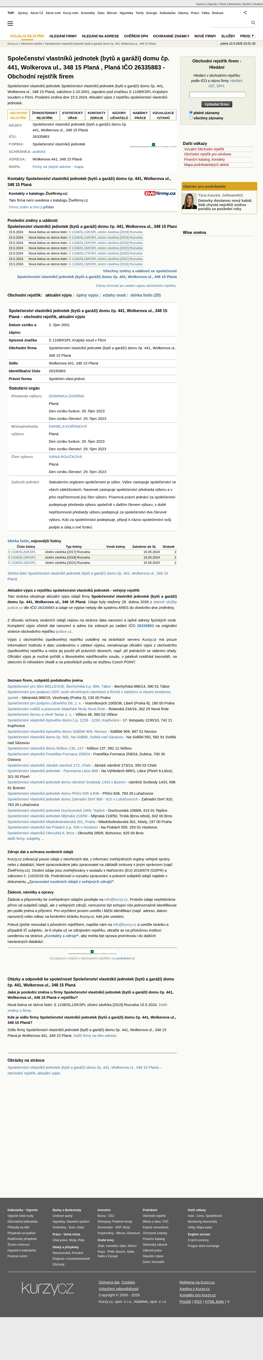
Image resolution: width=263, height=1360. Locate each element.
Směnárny (59, 1227)
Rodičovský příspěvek (22, 1239)
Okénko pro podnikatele (204, 186)
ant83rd (39, 151)
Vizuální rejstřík (27, 36)
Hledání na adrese (100, 36)
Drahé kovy (106, 1240)
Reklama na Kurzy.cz (197, 1282)
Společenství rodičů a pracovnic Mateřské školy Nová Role (56, 709)
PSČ (166, 1221)
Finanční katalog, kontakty (204, 159)
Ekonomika (105, 1227)
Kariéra (200, 4)
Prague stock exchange (203, 1246)
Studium (258, 4)
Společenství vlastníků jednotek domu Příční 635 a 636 (53, 793)
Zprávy (23, 13)
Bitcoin (112, 13)
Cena (200, 1216)
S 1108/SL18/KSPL (22, 563)
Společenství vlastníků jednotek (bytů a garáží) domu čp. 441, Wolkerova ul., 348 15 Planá (100, 43)
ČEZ (111, 1216)
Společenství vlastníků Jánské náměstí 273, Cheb (49, 765)
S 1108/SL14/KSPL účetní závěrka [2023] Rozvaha (106, 237)
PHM (110, 1251)
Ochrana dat (109, 1282)
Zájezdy (212, 4)
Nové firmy (205, 36)
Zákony (183, 13)
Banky (57, 1210)
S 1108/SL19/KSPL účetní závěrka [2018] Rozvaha (106, 264)
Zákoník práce (152, 1250)
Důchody (58, 1264)
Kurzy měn (70, 13)
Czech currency (198, 1240)
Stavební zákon (153, 1256)
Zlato (101, 13)
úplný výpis (87, 295)
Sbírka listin (18, 541)
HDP (118, 1227)
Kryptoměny (106, 1233)
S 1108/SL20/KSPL (22, 552)
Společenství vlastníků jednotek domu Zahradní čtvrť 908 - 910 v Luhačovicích (73, 799)
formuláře (158, 1262)
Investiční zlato (116, 1246)
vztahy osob (114, 295)
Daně (146, 1262)
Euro (72, 1227)
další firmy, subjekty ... (26, 838)
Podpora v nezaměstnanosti (71, 1258)
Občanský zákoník (155, 1244)
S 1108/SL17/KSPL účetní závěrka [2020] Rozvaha (106, 253)
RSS (198, 1301)
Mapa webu (204, 1227)
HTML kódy (214, 1301)
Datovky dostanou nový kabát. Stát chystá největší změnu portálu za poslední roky (225, 204)
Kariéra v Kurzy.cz (195, 1289)
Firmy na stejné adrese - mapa (58, 166)
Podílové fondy (122, 1221)
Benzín (120, 1251)
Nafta (130, 1251)
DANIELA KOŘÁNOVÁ (68, 426)
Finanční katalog (154, 1239)
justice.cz (63, 631)
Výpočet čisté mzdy (20, 1216)
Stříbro (132, 1246)
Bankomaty (73, 1210)
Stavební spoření (78, 1221)
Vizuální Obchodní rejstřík (204, 149)
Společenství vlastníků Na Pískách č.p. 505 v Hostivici (52, 827)
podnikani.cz (125, 958)
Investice (104, 1210)
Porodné (77, 1253)
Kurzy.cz (13, 43)
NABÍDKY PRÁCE (140, 115)
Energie (151, 13)
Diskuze (217, 13)
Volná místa (71, 1234)
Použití (185, 1301)
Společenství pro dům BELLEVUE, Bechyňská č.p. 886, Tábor (59, 686)
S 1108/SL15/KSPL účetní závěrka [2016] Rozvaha (106, 243)
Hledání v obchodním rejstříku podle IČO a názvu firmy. (216, 80)
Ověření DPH (136, 36)
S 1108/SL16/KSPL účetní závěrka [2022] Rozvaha (106, 248)
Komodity (88, 13)
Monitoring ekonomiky (202, 1221)
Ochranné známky (171, 36)
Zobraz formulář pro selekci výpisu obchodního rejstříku (136, 286)
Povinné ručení (18, 1256)
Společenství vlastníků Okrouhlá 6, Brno (41, 833)
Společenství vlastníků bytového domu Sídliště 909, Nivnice (57, 731)
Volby (191, 1227)
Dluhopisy (104, 1221)
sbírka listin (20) (145, 295)
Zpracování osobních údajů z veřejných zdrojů (70, 881)
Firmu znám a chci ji (31, 207)
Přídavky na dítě (18, 1227)
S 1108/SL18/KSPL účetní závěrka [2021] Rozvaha (106, 259)
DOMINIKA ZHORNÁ (66, 396)
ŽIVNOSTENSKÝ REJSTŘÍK (44, 115)
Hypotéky (126, 13)
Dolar (80, 1227)
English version (199, 1234)
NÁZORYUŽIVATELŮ (119, 115)
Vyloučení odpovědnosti (119, 1289)
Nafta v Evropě (107, 1256)
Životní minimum (19, 1244)
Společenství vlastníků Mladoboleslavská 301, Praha (51, 822)
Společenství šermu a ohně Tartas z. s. (40, 714)
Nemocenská (61, 1253)
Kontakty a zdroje (61, 936)
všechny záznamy (206, 118)
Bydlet (247, 4)
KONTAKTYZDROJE (96, 115)
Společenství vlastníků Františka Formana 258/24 (49, 754)
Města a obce (152, 1221)
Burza (101, 1216)
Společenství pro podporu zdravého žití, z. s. (45, 703)
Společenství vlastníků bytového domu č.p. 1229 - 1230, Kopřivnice (63, 720)
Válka (205, 13)
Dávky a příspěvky (66, 1247)
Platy (81, 1240)
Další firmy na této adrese (94, 1035)
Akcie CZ (36, 13)
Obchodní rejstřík (31, 43)
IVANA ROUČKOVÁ (65, 457)
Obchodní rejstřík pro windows (207, 154)
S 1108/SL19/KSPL (22, 557)
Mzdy (72, 1240)
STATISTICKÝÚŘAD (72, 115)
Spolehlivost (214, 1216)
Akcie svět (53, 13)
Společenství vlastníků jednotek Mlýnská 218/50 (47, 816)
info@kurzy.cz (116, 899)
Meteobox (235, 4)
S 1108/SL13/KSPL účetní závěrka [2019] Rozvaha (106, 232)
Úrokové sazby (62, 1216)
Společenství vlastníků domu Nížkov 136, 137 (46, 748)
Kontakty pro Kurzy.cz (198, 1295)
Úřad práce (60, 1240)
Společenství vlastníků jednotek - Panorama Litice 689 (53, 771)
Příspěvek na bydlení (22, 1233)
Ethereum (133, 1233)
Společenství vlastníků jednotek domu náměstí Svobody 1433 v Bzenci (66, 782)
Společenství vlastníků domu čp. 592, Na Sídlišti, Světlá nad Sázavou (65, 737)
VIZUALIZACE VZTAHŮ (163, 115)
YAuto (222, 4)
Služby (228, 36)
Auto (191, 1216)
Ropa (101, 1251)
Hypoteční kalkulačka (22, 1250)
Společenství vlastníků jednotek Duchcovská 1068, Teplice (56, 810)
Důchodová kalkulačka (23, 1221)
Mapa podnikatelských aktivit (206, 165)
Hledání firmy (63, 36)
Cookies (128, 1282)
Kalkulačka (168, 13)
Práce (195, 13)
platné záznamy (204, 113)
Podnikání (150, 1210)
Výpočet (32, 1210)
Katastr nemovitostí (156, 1227)
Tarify (140, 13)
